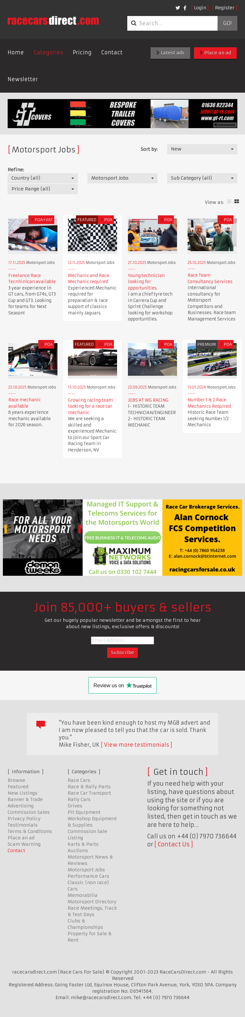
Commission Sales (29, 812)
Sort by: (149, 149)
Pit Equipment (84, 812)
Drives (75, 806)
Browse (16, 780)
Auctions (78, 850)
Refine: (16, 170)
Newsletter (23, 79)
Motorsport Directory (92, 902)
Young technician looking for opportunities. (146, 282)
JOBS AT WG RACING (148, 400)
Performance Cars (88, 876)
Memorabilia (83, 895)
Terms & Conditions (30, 831)
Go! (227, 23)
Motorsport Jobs (86, 870)
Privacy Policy (24, 818)
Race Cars (79, 780)
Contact (111, 52)
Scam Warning (24, 844)
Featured (18, 787)
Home (16, 52)
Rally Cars (79, 799)
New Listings (22, 793)
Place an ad (215, 53)
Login (200, 8)
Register (224, 8)
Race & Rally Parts (89, 787)
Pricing (82, 52)
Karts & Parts (83, 844)
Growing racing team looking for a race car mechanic (90, 406)
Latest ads (170, 53)
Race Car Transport (89, 793)
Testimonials (23, 825)
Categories (48, 52)
